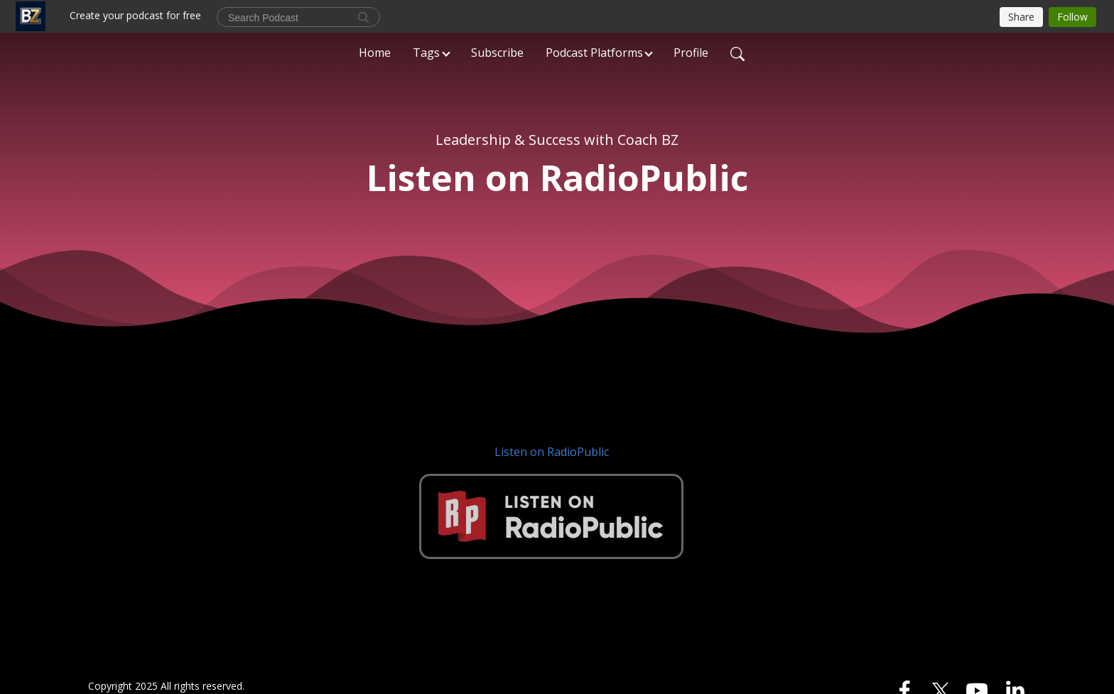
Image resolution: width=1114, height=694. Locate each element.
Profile (691, 52)
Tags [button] (426, 52)
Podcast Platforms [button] (594, 52)
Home (375, 52)
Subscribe (497, 52)
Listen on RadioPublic (551, 452)
